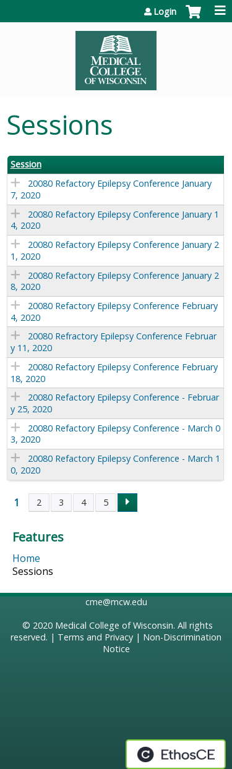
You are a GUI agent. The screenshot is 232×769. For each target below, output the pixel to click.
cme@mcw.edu (116, 602)
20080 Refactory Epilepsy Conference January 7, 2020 (111, 189)
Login (164, 11)
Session (26, 164)
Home (26, 558)
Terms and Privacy (95, 637)
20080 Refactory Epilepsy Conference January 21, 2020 (115, 250)
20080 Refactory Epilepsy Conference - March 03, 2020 (115, 434)
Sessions (32, 571)
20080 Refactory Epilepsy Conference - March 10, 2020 (115, 464)
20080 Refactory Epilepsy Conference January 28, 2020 (115, 281)
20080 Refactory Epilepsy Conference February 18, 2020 (114, 372)
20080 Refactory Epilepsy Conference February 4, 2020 (114, 311)
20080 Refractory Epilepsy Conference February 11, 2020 (114, 342)
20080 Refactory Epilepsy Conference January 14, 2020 (115, 220)
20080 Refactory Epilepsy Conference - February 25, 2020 (115, 403)
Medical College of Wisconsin (114, 625)
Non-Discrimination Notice (162, 643)
